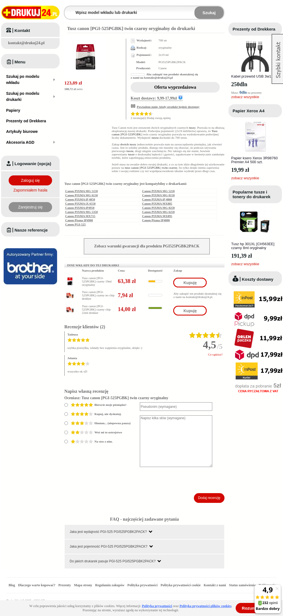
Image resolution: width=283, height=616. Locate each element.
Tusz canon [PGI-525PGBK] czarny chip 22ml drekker (96, 309)
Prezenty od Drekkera (254, 29)
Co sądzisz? (215, 354)
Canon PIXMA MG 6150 (81, 195)
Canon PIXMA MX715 (80, 216)
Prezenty (64, 585)
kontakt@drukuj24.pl (26, 43)
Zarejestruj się (30, 207)
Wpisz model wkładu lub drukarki (68, 9)
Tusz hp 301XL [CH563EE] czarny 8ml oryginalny (252, 246)
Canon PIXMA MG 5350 (81, 211)
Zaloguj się (30, 180)
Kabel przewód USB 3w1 (251, 76)
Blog (12, 585)
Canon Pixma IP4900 (79, 220)
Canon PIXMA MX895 (157, 216)
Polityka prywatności (142, 585)
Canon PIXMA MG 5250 (158, 191)
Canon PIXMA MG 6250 (158, 211)
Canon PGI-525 (75, 224)
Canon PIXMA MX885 (157, 203)
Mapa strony (83, 585)
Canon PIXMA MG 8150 (158, 195)
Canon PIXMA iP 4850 (80, 199)
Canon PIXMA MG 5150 (81, 191)
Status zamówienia (243, 585)
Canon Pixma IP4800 (156, 220)
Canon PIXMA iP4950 (79, 207)
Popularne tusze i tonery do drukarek (251, 194)
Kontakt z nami (215, 585)
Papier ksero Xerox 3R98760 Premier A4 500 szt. (254, 160)
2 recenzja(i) (138, 118)
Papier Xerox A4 (249, 110)
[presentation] (182, 480)
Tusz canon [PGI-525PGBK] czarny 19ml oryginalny (97, 281)
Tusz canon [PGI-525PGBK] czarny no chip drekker (98, 295)
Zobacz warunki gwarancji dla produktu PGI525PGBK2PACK (146, 246)
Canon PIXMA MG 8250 (158, 207)
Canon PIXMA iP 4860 (157, 199)
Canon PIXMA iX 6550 (80, 203)
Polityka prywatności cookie (180, 585)
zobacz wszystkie (245, 97)
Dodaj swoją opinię (159, 118)
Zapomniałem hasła (30, 190)
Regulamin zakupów (110, 585)
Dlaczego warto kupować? (36, 585)
